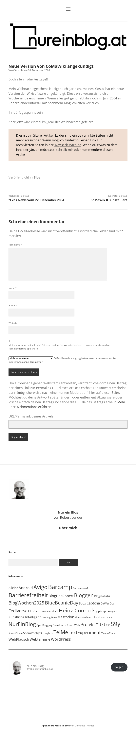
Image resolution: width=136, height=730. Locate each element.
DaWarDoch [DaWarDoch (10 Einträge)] (108, 603)
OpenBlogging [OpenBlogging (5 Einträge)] (44, 625)
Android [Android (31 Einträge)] (26, 587)
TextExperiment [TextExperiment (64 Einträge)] (85, 632)
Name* (13, 288)
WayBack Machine (67, 145)
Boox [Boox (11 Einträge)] (82, 603)
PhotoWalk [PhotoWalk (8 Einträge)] (73, 625)
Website (13, 323)
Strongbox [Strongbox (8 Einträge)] (46, 633)
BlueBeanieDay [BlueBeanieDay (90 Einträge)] (61, 603)
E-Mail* (13, 305)
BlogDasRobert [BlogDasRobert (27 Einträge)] (61, 595)
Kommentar (15, 244)
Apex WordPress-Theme (56, 725)
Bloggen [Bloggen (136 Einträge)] (84, 595)
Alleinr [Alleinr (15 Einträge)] (13, 588)
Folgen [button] (119, 667)
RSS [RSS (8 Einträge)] (108, 625)
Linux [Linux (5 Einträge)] (54, 617)
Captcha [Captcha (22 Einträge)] (93, 603)
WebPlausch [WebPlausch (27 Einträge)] (19, 639)
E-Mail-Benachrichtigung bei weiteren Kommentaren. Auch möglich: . (63, 360)
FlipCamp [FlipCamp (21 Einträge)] (35, 611)
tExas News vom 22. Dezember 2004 (36, 200)
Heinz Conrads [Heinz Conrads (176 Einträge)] (77, 610)
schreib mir (64, 149)
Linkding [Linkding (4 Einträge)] (46, 617)
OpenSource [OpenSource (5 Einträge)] (59, 625)
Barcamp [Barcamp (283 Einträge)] (60, 587)
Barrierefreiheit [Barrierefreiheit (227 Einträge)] (28, 595)
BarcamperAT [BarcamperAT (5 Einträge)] (80, 588)
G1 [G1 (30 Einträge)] (55, 611)
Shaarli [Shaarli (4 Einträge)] (12, 633)
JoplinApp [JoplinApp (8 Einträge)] (101, 611)
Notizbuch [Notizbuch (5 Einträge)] (106, 617)
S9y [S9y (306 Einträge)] (115, 624)
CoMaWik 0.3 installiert (108, 200)
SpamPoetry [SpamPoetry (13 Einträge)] (31, 633)
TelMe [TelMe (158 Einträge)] (60, 632)
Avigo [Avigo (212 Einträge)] (40, 587)
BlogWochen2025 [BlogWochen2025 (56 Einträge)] (26, 603)
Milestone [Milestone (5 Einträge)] (80, 617)
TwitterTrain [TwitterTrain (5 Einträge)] (108, 633)
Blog (36, 177)
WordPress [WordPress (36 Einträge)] (61, 639)
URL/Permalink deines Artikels (31, 416)
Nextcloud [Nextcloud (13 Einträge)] (93, 617)
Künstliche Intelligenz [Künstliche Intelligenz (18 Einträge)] (25, 617)
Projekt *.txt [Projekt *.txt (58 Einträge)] (93, 624)
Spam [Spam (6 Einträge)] (19, 633)
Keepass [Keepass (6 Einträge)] (112, 611)
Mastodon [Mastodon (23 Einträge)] (65, 617)
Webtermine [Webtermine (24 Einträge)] (40, 639)
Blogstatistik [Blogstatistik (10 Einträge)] (102, 596)
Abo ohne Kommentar (30, 362)
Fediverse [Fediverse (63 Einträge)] (18, 611)
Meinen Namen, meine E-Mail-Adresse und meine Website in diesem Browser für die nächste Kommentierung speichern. (60, 346)
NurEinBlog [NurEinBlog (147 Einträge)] (22, 624)
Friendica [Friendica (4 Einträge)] (48, 611)
